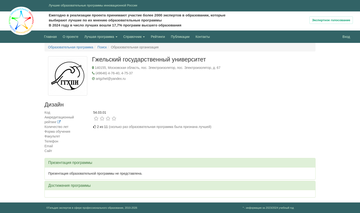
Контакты (202, 37)
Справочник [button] (134, 37)
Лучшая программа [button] (100, 37)
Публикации (180, 37)
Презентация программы (70, 163)
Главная (50, 37)
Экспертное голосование (331, 20)
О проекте (72, 36)
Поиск (102, 47)
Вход (346, 37)
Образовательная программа (70, 47)
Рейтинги (158, 37)
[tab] (180, 162)
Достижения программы (69, 185)
